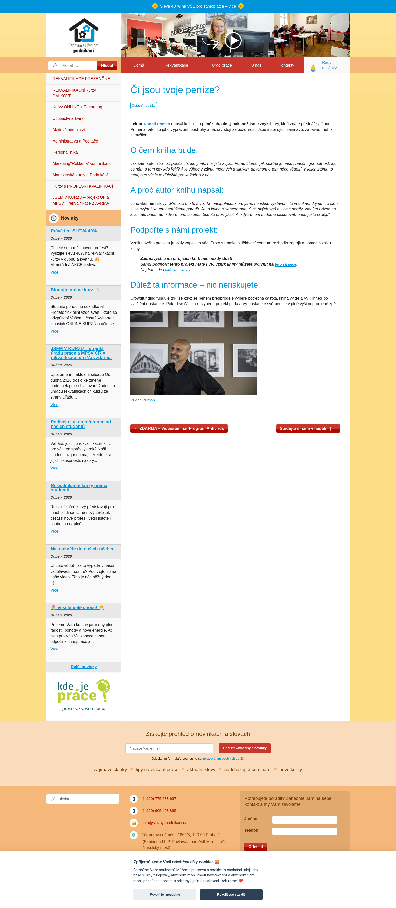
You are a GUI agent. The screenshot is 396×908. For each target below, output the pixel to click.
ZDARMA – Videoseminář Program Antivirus (179, 428)
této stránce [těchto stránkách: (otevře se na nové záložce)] (286, 264)
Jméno (250, 819)
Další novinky (84, 667)
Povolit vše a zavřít (231, 894)
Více (54, 272)
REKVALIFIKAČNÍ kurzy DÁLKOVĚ (74, 93)
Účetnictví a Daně (68, 118)
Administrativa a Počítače (75, 141)
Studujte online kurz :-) (75, 289)
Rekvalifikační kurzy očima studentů (79, 488)
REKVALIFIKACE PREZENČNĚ (81, 79)
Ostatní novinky (144, 106)
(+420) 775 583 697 (160, 798)
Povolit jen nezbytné (165, 894)
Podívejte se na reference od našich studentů (81, 424)
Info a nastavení (205, 881)
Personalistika (65, 152)
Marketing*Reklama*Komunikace (82, 163)
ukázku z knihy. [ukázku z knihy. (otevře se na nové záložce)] (178, 270)
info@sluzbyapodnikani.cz (166, 822)
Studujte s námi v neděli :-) (308, 428)
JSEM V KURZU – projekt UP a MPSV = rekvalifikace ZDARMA (81, 200)
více (232, 6)
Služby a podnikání (83, 35)
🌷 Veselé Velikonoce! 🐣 (77, 607)
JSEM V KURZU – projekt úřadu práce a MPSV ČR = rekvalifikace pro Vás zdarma (81, 353)
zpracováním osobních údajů (223, 758)
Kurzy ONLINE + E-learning (77, 107)
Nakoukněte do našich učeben (83, 548)
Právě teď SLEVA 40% (74, 230)
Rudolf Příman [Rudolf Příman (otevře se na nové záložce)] (157, 124)
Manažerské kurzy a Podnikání (80, 175)
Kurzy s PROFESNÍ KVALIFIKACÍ (83, 186)
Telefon (251, 830)
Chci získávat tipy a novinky (245, 748)
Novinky (69, 218)
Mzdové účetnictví (69, 130)
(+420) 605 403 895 (160, 810)
